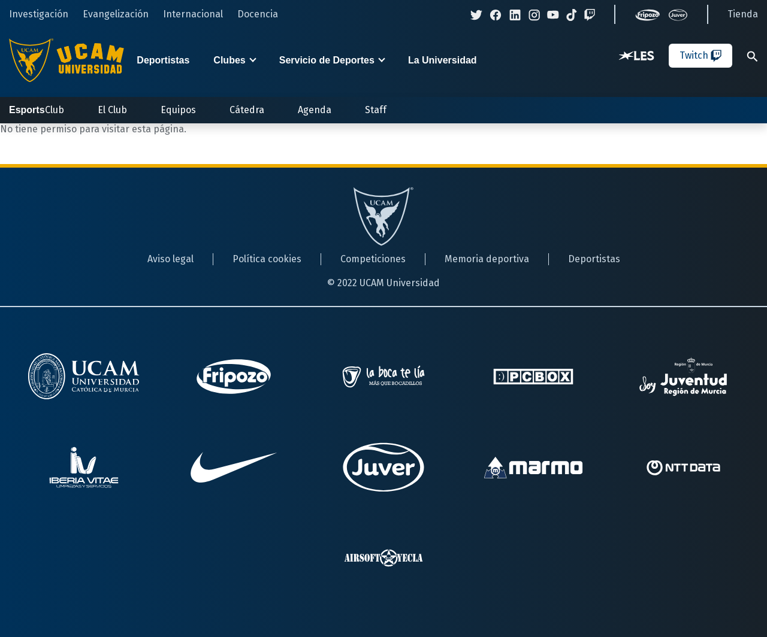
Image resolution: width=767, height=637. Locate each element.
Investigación (38, 14)
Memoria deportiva (487, 259)
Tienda (742, 14)
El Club (112, 110)
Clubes (229, 60)
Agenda (314, 110)
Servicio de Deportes (327, 60)
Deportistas (163, 60)
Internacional (193, 14)
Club (36, 110)
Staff (375, 110)
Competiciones (373, 259)
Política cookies (266, 259)
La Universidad (442, 60)
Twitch (700, 56)
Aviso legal (170, 259)
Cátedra (247, 110)
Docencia (257, 14)
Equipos (178, 110)
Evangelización (116, 14)
